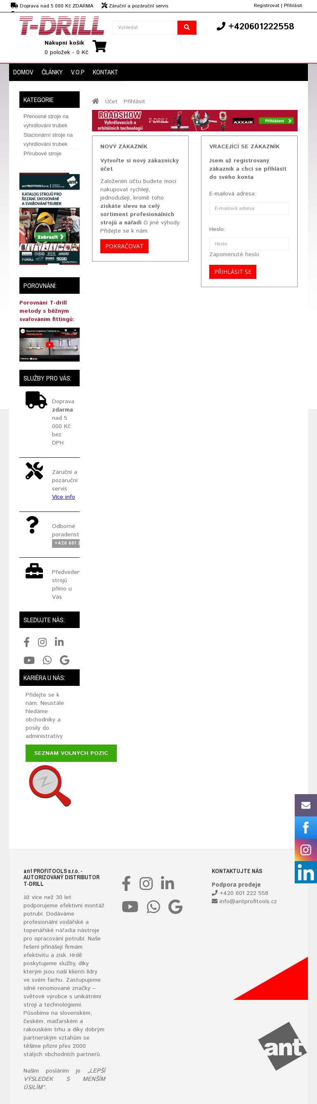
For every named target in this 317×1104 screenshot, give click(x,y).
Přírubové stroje (43, 153)
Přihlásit (293, 5)
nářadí (64, 930)
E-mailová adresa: (232, 194)
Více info (63, 497)
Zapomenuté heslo (234, 254)
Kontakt (105, 71)
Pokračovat (124, 246)
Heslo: (217, 229)
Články (52, 71)
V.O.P (78, 71)
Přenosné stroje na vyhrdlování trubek (46, 120)
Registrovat (266, 5)
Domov (23, 71)
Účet (111, 102)
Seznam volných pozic (71, 753)
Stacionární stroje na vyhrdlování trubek (48, 139)
